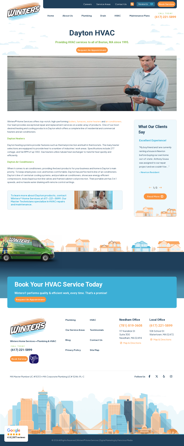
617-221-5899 (52, 198)
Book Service (166, 4)
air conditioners (113, 121)
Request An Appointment (92, 50)
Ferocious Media (125, 440)
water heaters (94, 121)
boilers (72, 121)
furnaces (81, 121)
